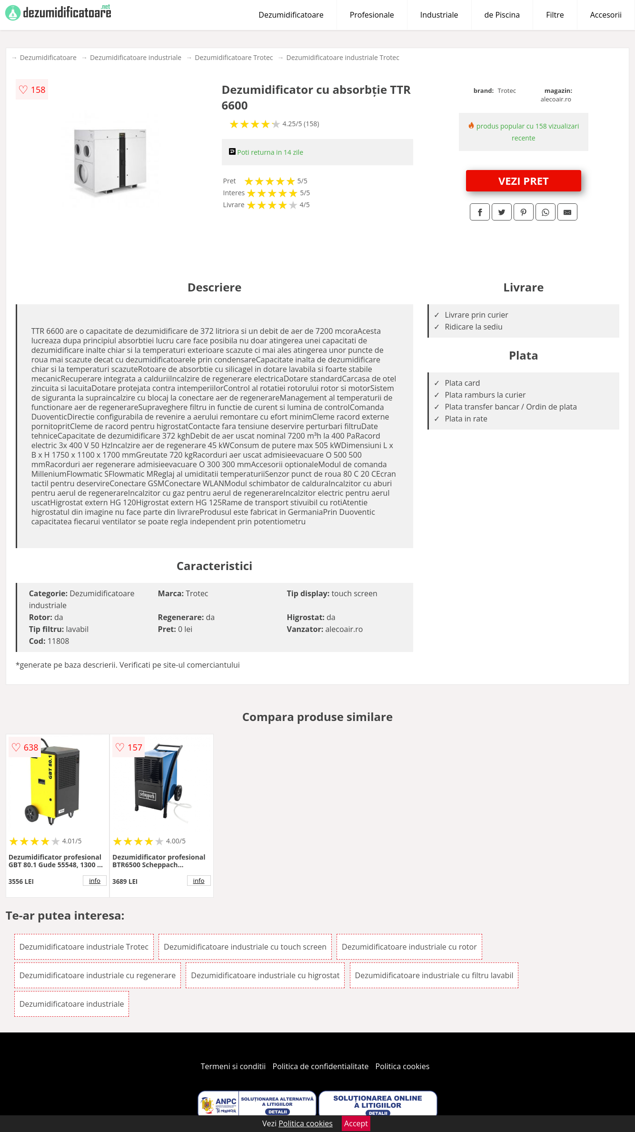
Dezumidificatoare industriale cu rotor (409, 947)
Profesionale (372, 15)
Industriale (439, 15)
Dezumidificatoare (290, 15)
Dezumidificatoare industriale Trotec (343, 57)
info (94, 880)
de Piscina (502, 15)
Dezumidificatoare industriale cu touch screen (245, 947)
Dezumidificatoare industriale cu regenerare (98, 975)
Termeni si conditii (233, 1066)
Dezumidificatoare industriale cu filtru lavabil (434, 975)
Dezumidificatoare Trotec (234, 57)
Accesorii (606, 15)
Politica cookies (403, 1066)
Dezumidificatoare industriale (135, 57)
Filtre (555, 15)
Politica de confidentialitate (321, 1066)
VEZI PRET (523, 180)
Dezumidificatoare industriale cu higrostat (265, 975)
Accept (356, 1123)
